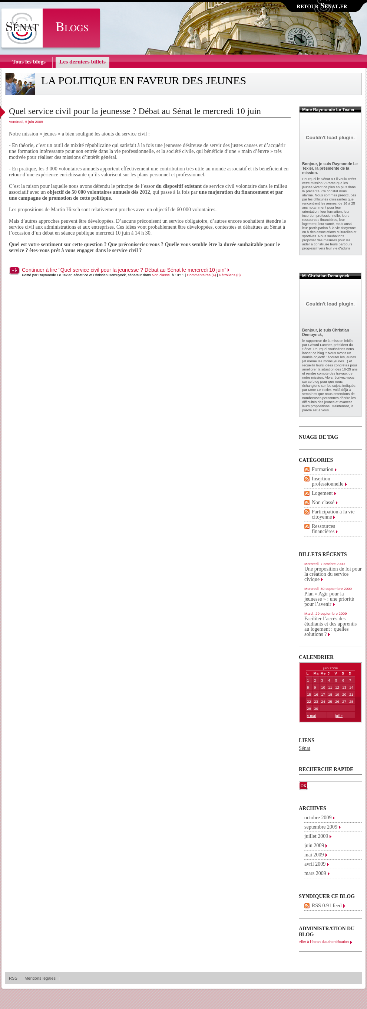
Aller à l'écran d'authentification (324, 942)
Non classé (161, 275)
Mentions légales (40, 978)
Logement (322, 493)
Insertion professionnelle (328, 481)
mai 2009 (314, 855)
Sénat (304, 748)
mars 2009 (315, 873)
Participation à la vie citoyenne (333, 514)
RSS (13, 978)
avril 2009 (314, 864)
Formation (322, 469)
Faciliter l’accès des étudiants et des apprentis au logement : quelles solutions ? (330, 626)
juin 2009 (314, 845)
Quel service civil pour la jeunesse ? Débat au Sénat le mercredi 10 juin (135, 111)
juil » (339, 716)
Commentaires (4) (201, 275)
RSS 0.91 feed (327, 905)
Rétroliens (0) (230, 275)
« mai (311, 716)
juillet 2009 (316, 836)
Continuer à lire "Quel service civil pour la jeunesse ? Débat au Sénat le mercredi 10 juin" (124, 270)
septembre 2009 (320, 827)
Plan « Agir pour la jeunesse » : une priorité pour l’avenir (329, 599)
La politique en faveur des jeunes (143, 80)
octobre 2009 (317, 817)
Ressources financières (323, 528)
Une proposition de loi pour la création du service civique (333, 574)
